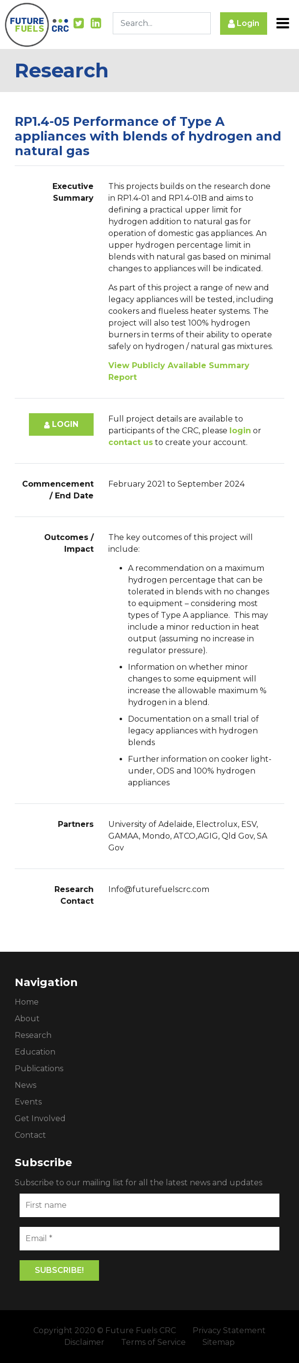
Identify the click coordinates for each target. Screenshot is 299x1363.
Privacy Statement (229, 1330)
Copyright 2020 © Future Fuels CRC (104, 1330)
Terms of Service (153, 1342)
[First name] (149, 1205)
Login (243, 24)
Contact (30, 1135)
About (27, 1018)
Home (27, 1002)
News (25, 1085)
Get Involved (40, 1118)
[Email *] (149, 1238)
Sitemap (218, 1342)
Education (35, 1052)
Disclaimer (84, 1342)
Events (28, 1101)
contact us (130, 442)
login (240, 430)
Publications (39, 1068)
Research (33, 1035)
